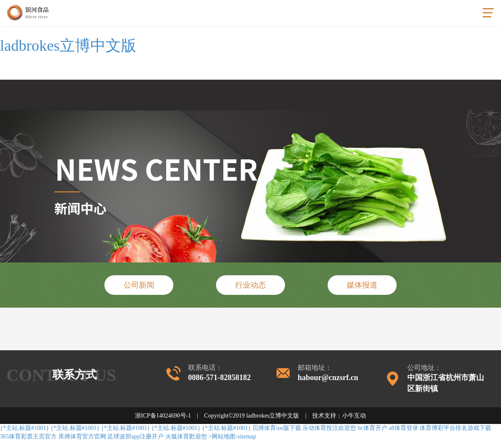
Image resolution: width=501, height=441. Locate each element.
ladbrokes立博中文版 (68, 45)
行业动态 (250, 285)
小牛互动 (354, 415)
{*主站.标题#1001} (24, 428)
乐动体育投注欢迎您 (329, 428)
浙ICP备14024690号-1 (163, 415)
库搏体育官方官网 (82, 436)
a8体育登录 (403, 428)
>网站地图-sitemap (232, 436)
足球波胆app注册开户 (135, 436)
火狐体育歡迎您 (186, 436)
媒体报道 (362, 285)
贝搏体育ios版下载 (276, 428)
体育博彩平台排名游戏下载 (455, 428)
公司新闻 (139, 285)
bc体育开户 (372, 428)
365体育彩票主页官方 (28, 436)
